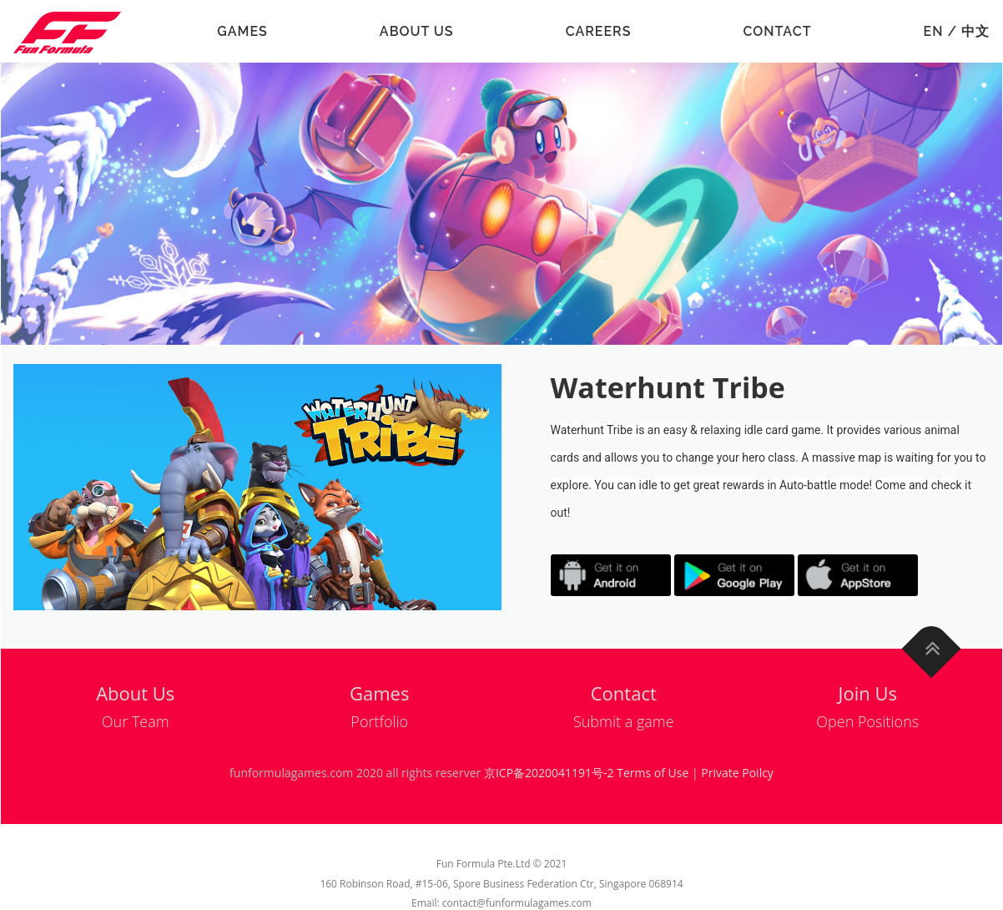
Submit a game (623, 721)
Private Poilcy (737, 773)
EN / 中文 (957, 31)
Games (242, 31)
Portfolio (379, 721)
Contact (777, 31)
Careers (599, 31)
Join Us (868, 692)
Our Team (135, 721)
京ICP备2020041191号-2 (549, 773)
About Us (417, 31)
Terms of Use (652, 773)
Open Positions (867, 721)
